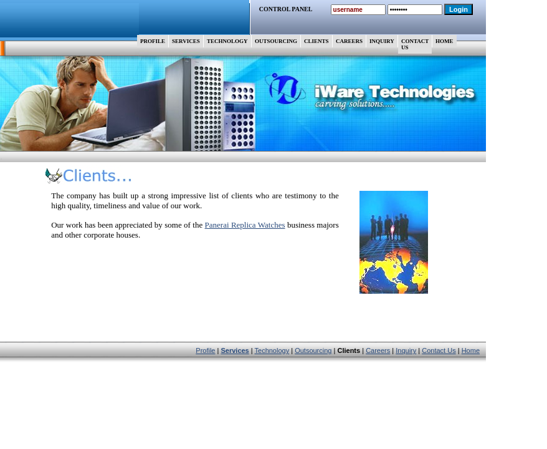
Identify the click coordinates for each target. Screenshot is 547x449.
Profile (205, 350)
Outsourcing (313, 350)
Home (471, 350)
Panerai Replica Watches (245, 224)
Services (235, 350)
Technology (272, 350)
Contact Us (438, 350)
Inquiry (406, 350)
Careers (378, 350)
